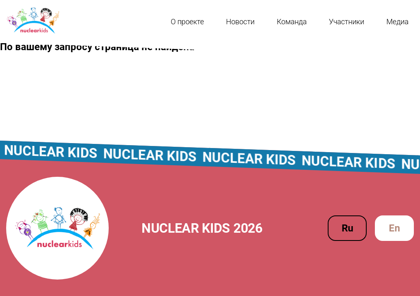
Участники (346, 21)
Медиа (397, 21)
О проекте (187, 21)
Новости (240, 21)
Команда (292, 21)
